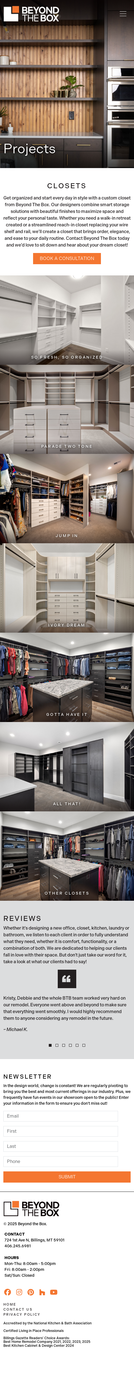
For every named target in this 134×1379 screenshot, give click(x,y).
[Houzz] (42, 1292)
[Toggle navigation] (123, 13)
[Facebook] (7, 1292)
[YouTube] (53, 1292)
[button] (50, 1045)
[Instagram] (19, 1292)
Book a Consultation (67, 258)
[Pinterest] (30, 1292)
